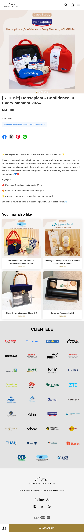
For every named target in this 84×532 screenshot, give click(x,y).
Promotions (7, 118)
